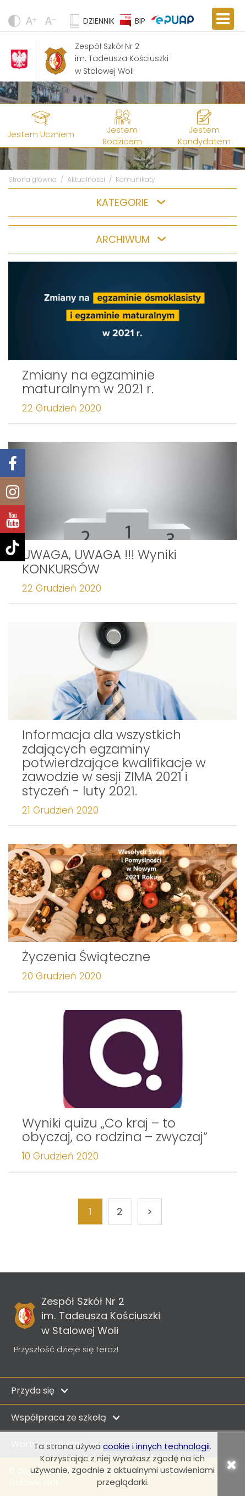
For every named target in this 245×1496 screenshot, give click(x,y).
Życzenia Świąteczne (86, 957)
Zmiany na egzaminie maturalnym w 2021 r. (88, 382)
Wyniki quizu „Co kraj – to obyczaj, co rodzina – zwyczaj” (115, 1130)
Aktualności (86, 179)
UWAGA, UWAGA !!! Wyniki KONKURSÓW (99, 561)
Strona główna (32, 179)
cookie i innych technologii (156, 1446)
